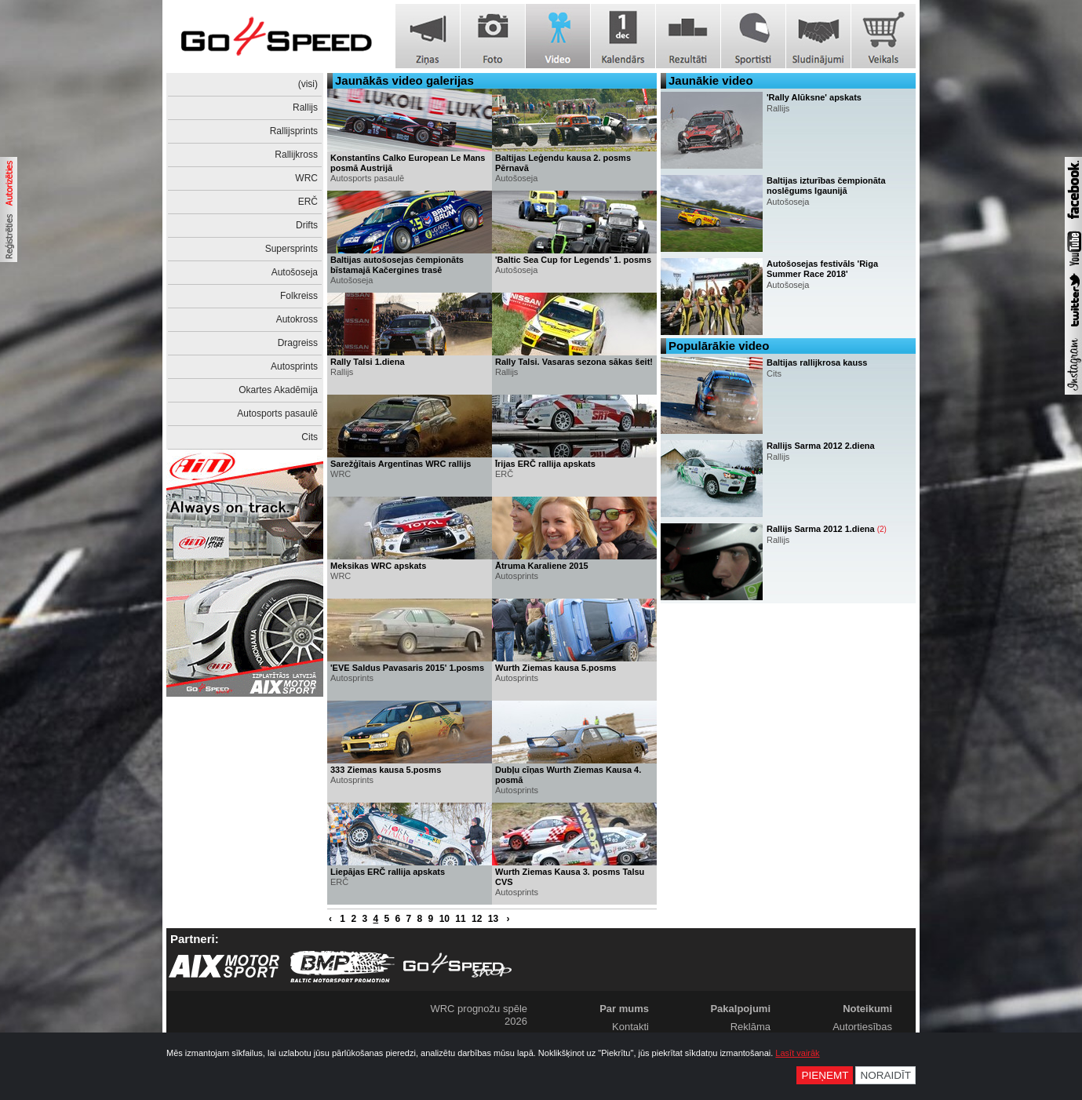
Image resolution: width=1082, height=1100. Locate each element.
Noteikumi (867, 1008)
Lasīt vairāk (797, 1053)
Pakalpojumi (740, 1008)
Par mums (624, 1008)
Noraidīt (885, 1075)
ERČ (308, 201)
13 (493, 918)
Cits (309, 437)
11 (460, 918)
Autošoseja (294, 272)
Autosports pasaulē (277, 413)
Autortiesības (862, 1027)
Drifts (307, 225)
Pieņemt (824, 1075)
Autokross (297, 319)
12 (477, 918)
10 (444, 918)
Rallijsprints (294, 131)
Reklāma (750, 1027)
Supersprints (291, 248)
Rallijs (305, 107)
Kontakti (630, 1027)
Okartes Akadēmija (278, 389)
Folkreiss (299, 295)
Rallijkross (296, 154)
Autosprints (294, 366)
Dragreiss (298, 342)
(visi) (308, 83)
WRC (306, 178)
